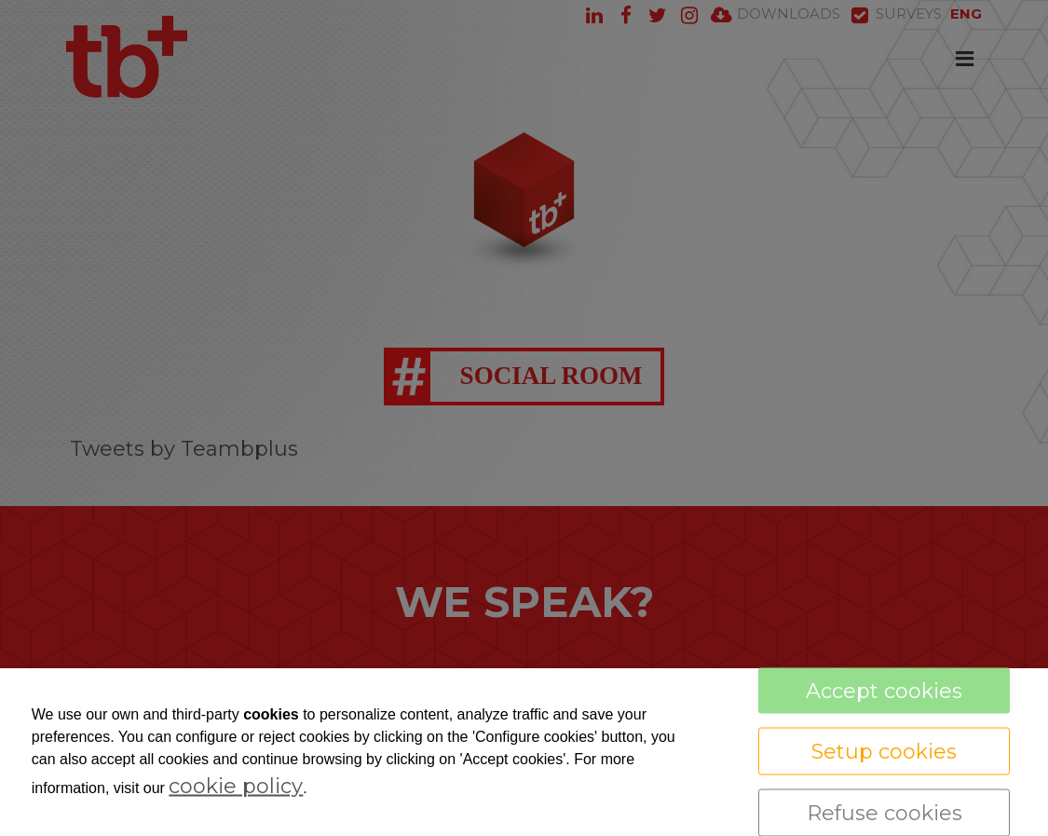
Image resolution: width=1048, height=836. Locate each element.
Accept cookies (884, 691)
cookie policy (236, 786)
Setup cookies (884, 751)
